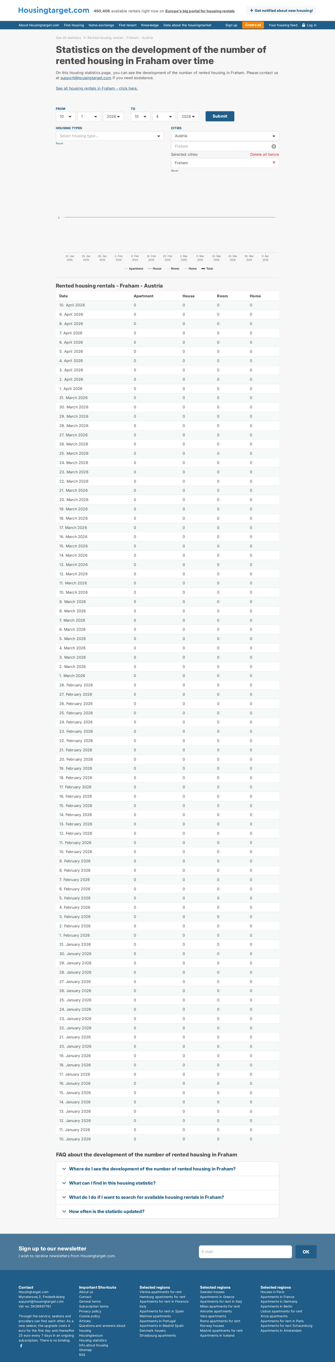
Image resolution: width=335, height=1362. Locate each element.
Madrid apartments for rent (221, 1330)
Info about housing (93, 1345)
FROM (60, 109)
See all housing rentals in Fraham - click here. (97, 88)
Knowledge (150, 25)
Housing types (69, 128)
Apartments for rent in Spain (162, 1311)
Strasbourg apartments (158, 1335)
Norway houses (212, 1326)
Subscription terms (94, 1306)
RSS (82, 1355)
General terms (90, 1301)
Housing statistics (93, 1340)
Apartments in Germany (279, 1301)
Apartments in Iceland (217, 1335)
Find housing (74, 25)
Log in (311, 25)
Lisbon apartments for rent (281, 1311)
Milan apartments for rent (220, 1306)
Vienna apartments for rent (161, 1292)
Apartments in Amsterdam (281, 1330)
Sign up (231, 25)
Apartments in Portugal (158, 1321)
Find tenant (128, 25)
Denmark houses (153, 1330)
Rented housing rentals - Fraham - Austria (120, 37)
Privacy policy (90, 1311)
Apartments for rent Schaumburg (286, 1326)
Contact (85, 1297)
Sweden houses (212, 1292)
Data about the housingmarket (187, 25)
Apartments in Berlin (276, 1306)
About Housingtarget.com (39, 25)
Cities (176, 128)
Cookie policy (89, 1316)
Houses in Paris (272, 1292)
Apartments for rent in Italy (221, 1301)
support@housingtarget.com (85, 77)
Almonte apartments (216, 1311)
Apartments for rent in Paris (282, 1321)
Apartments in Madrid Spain (162, 1326)
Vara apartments (213, 1316)
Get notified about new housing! (284, 10)
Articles (85, 1321)
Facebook (21, 1346)
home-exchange (101, 25)
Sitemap (85, 1350)
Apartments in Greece (217, 1297)
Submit (220, 116)
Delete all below (264, 154)
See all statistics (68, 37)
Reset (59, 143)
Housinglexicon (91, 1335)
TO (133, 109)
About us (86, 1292)
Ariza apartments (274, 1316)
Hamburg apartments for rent (162, 1297)
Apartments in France (277, 1297)
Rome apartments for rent (220, 1321)
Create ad (253, 25)
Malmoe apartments (155, 1316)
